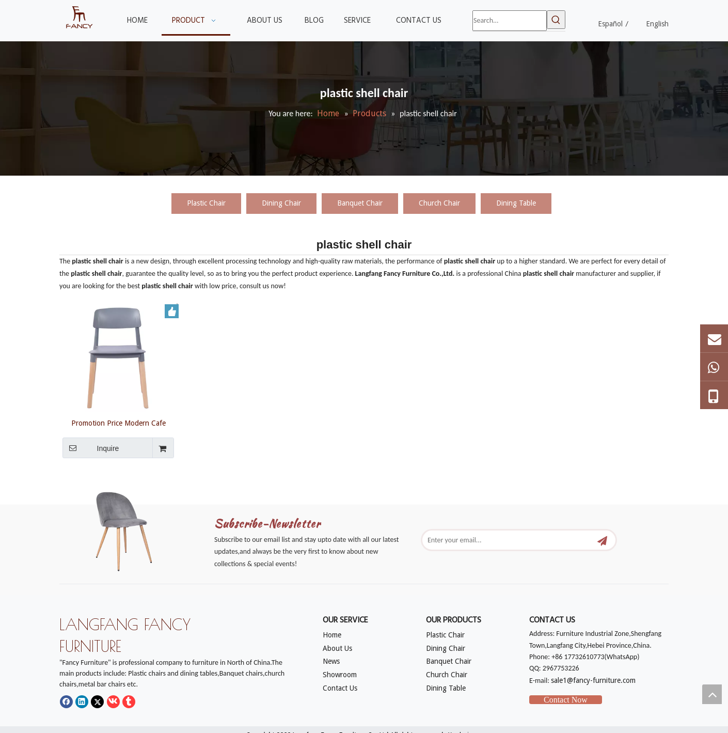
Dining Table (516, 203)
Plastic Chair (206, 203)
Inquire (90, 448)
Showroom (340, 674)
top (712, 694)
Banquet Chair (360, 203)
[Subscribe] (602, 540)
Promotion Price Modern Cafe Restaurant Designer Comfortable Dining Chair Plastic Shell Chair (118, 423)
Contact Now (566, 699)
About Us (337, 648)
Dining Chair (281, 203)
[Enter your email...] (507, 540)
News (331, 661)
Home (332, 635)
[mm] (131, 528)
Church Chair (439, 203)
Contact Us (340, 688)
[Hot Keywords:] (556, 19)
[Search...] (509, 20)
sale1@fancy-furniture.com (593, 680)
